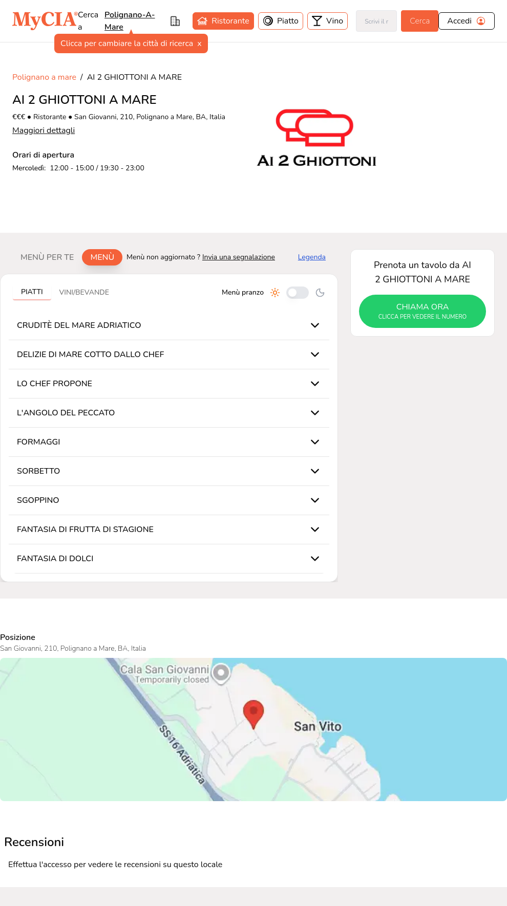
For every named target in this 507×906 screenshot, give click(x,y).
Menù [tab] (102, 257)
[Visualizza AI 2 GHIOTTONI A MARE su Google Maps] (253, 729)
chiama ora (422, 311)
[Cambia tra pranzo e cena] (297, 292)
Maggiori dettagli (43, 130)
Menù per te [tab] (47, 257)
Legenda (312, 257)
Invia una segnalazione (238, 257)
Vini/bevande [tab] (84, 292)
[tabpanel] (169, 428)
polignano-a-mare (129, 21)
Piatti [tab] (32, 292)
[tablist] (67, 257)
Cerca (420, 21)
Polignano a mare (44, 77)
